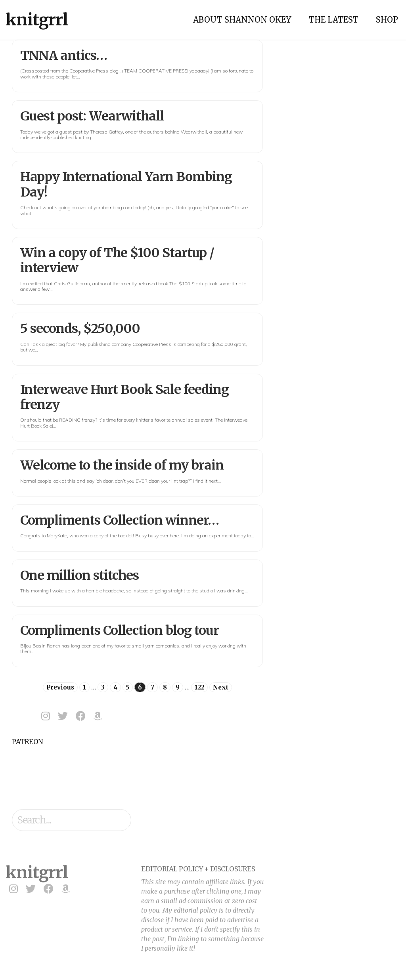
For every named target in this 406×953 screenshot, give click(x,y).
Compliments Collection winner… (119, 520)
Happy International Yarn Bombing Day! (126, 184)
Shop (387, 20)
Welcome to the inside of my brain (122, 465)
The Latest (333, 20)
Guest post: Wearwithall (92, 116)
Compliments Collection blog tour (119, 630)
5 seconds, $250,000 (80, 328)
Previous (60, 687)
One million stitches (79, 575)
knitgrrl (37, 20)
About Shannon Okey (242, 20)
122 (199, 687)
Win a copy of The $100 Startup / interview (117, 260)
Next (220, 687)
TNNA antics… (63, 55)
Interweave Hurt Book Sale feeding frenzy (124, 397)
